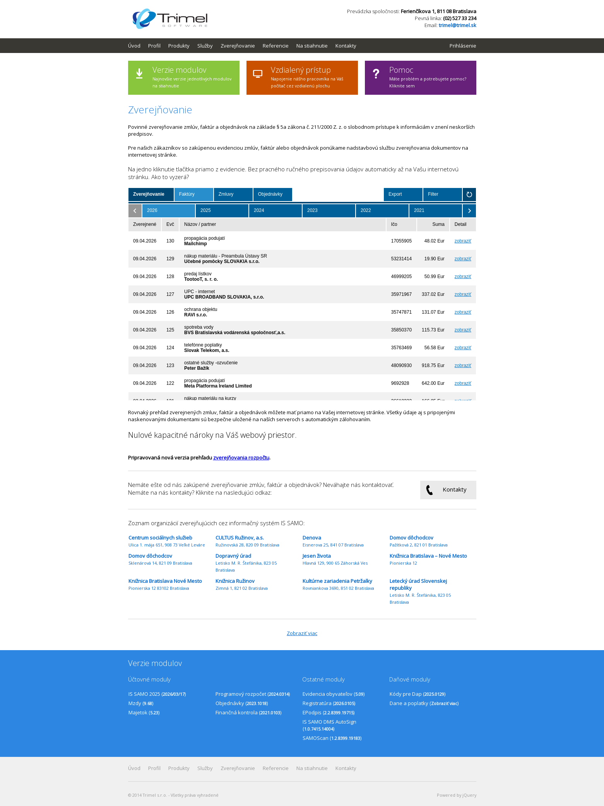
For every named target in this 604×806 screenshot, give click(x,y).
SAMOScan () (332, 737)
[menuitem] (138, 45)
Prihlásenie (463, 45)
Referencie (276, 45)
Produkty (179, 45)
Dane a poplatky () (424, 703)
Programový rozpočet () (253, 693)
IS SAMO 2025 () (157, 693)
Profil (154, 45)
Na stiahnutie (312, 45)
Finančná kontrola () (248, 712)
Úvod (134, 45)
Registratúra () (329, 703)
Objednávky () (242, 703)
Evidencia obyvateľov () (333, 693)
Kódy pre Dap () (417, 693)
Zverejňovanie (238, 45)
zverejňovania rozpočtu (241, 457)
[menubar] (246, 45)
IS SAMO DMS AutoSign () (329, 725)
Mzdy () (140, 703)
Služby (205, 45)
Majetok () (143, 712)
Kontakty (345, 45)
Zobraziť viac (302, 633)
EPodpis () (328, 712)
